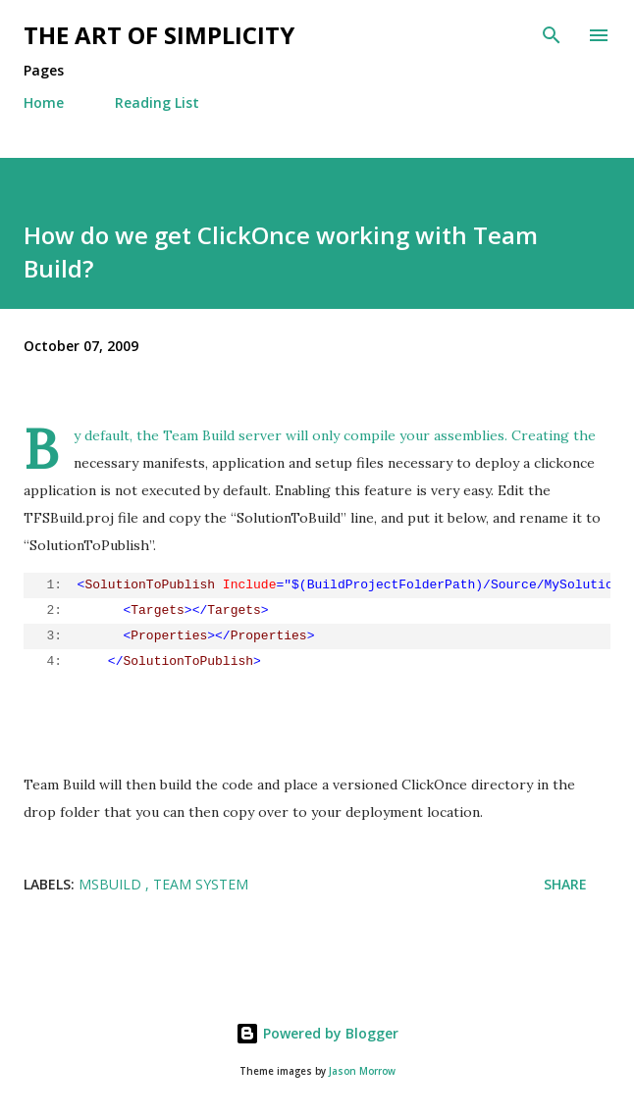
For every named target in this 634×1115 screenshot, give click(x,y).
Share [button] (565, 884)
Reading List (157, 102)
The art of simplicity (159, 35)
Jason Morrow (362, 1071)
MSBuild (112, 884)
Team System (200, 884)
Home (44, 102)
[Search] (551, 35)
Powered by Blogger (317, 1033)
